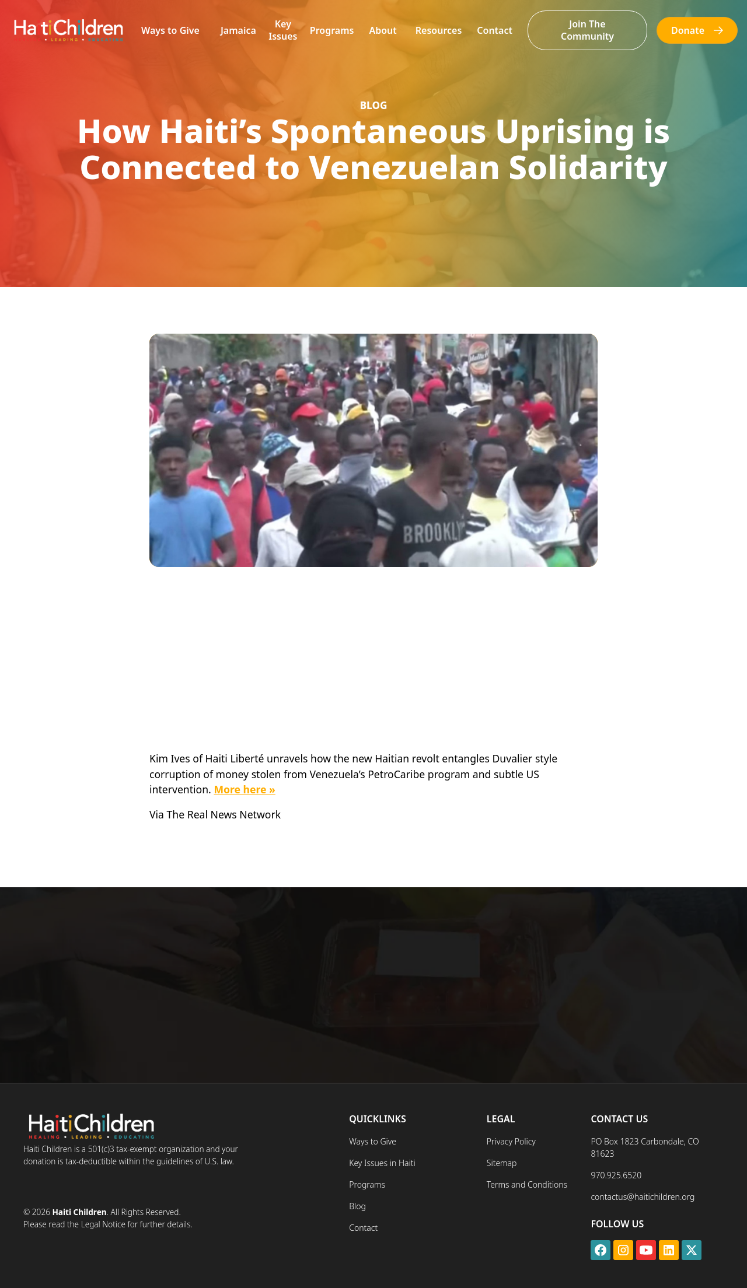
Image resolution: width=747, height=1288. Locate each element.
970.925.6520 (616, 1175)
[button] (170, 30)
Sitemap (502, 1162)
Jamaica (238, 30)
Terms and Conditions (527, 1184)
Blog (357, 1206)
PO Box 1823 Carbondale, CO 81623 (645, 1147)
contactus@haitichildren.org (642, 1196)
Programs (332, 30)
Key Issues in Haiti (382, 1162)
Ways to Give (170, 30)
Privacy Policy (511, 1141)
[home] (67, 30)
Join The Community (587, 30)
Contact (494, 30)
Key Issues (282, 30)
